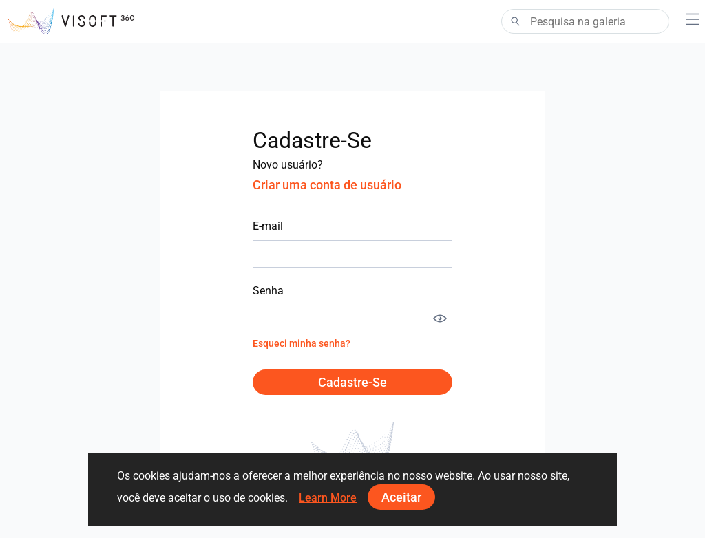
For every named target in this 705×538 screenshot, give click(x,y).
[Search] (585, 21)
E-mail (268, 226)
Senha (268, 290)
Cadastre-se (352, 382)
